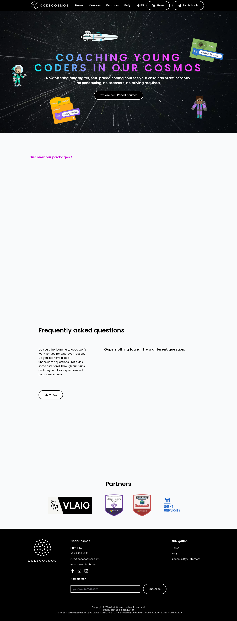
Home (79, 5)
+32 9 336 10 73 (107, 612)
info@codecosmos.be (128, 612)
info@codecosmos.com (85, 559)
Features (112, 5)
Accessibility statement (186, 559)
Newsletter (97, 579)
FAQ (127, 5)
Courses (95, 5)
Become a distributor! (83, 564)
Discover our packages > (51, 157)
